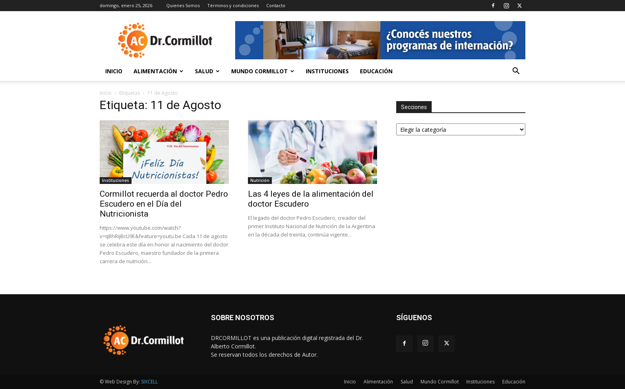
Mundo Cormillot (262, 71)
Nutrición (259, 180)
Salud (207, 71)
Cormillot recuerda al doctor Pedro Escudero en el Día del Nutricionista (164, 204)
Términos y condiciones (233, 5)
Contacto (275, 5)
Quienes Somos (183, 5)
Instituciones (327, 71)
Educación (376, 71)
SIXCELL (149, 381)
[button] (515, 72)
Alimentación (158, 71)
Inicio (113, 71)
